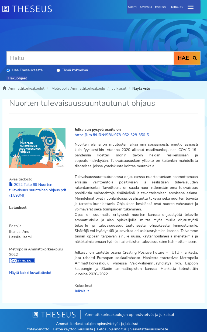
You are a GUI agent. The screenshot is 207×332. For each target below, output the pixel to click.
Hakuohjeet (17, 78)
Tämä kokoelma (72, 70)
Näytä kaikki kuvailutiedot (30, 272)
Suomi (132, 7)
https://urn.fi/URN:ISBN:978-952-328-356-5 (112, 135)
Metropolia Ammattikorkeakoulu (78, 88)
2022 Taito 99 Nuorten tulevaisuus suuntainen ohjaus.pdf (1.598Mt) (37, 190)
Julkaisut (119, 88)
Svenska (146, 7)
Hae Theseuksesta (24, 70)
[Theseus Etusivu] (56, 12)
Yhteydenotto (38, 329)
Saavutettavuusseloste (149, 329)
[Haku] (90, 58)
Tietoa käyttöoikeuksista (73, 329)
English (160, 7)
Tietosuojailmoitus (111, 329)
